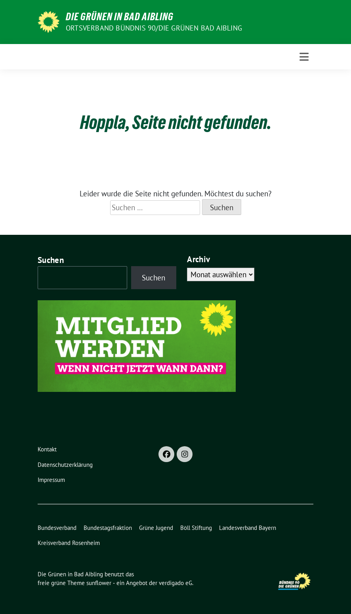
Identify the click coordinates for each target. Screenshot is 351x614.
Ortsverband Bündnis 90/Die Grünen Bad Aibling (154, 28)
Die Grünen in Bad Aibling (120, 17)
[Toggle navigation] (304, 56)
